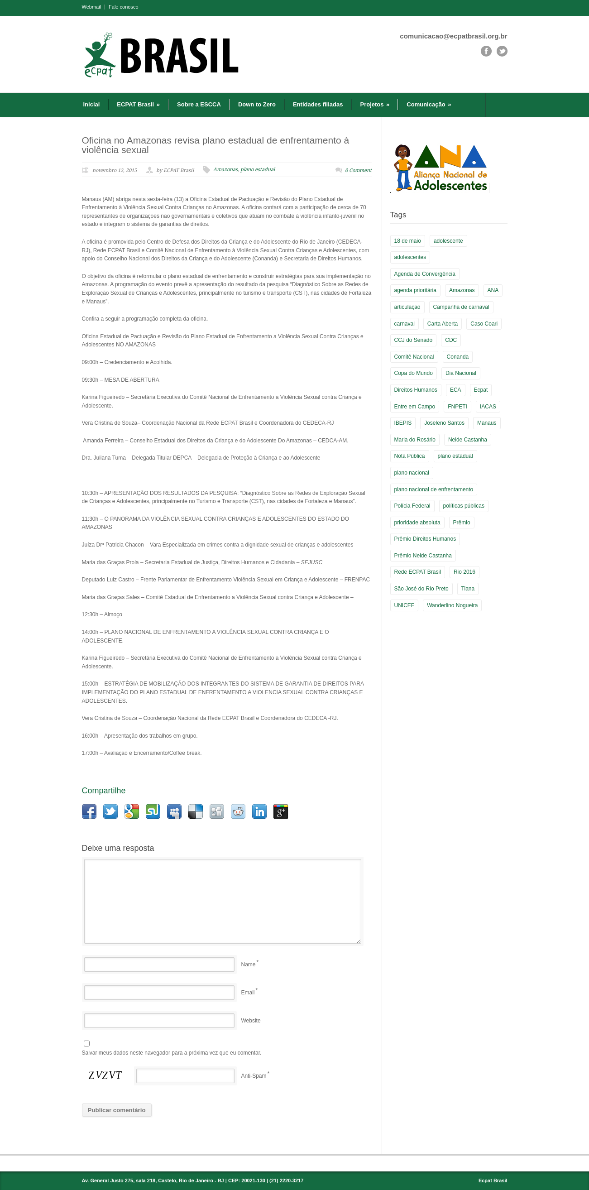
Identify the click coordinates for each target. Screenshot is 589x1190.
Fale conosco (123, 7)
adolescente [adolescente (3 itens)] (448, 241)
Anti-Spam (254, 1076)
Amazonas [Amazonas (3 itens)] (462, 290)
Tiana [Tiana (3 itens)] (468, 588)
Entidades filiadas (318, 104)
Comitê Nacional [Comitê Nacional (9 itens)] (414, 357)
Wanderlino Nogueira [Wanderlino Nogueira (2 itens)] (452, 605)
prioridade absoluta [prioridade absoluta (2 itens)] (417, 522)
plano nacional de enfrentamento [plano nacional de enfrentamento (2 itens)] (434, 489)
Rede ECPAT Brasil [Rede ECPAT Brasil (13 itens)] (417, 572)
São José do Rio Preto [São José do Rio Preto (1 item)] (421, 588)
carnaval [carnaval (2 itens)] (404, 324)
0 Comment (358, 170)
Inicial (91, 104)
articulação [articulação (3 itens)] (407, 307)
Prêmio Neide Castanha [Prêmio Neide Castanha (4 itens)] (423, 555)
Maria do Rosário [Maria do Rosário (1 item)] (415, 440)
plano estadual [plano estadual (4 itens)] (455, 456)
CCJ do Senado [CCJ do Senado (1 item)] (413, 340)
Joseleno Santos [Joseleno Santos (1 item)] (444, 423)
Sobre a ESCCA (199, 104)
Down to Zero (257, 104)
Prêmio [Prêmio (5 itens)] (461, 522)
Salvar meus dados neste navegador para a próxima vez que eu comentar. (172, 1053)
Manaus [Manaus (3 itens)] (487, 423)
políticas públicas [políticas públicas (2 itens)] (463, 506)
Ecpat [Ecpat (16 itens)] (481, 390)
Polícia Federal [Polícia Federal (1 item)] (412, 506)
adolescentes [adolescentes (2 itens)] (410, 257)
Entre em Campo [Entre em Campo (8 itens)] (415, 406)
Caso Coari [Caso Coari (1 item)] (484, 324)
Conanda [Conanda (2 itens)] (458, 357)
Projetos (374, 104)
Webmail (91, 7)
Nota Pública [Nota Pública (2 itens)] (409, 456)
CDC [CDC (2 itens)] (451, 340)
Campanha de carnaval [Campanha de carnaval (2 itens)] (461, 307)
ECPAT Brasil (138, 104)
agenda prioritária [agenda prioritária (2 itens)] (415, 290)
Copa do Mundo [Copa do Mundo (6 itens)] (413, 373)
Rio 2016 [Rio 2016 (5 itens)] (464, 572)
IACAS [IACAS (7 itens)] (488, 406)
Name (248, 964)
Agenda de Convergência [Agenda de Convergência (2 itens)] (424, 274)
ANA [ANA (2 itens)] (493, 290)
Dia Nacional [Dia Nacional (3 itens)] (460, 373)
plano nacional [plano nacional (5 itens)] (411, 473)
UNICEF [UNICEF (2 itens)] (404, 605)
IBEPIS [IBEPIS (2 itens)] (403, 423)
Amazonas (225, 170)
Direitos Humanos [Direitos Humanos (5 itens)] (415, 390)
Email (248, 992)
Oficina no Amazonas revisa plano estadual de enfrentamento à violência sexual (216, 145)
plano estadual (257, 170)
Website (251, 1020)
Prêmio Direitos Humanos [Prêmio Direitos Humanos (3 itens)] (425, 539)
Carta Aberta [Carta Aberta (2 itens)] (442, 324)
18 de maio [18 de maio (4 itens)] (407, 241)
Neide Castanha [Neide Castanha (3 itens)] (467, 440)
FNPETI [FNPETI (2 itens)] (457, 406)
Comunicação (429, 104)
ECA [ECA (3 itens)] (455, 390)
